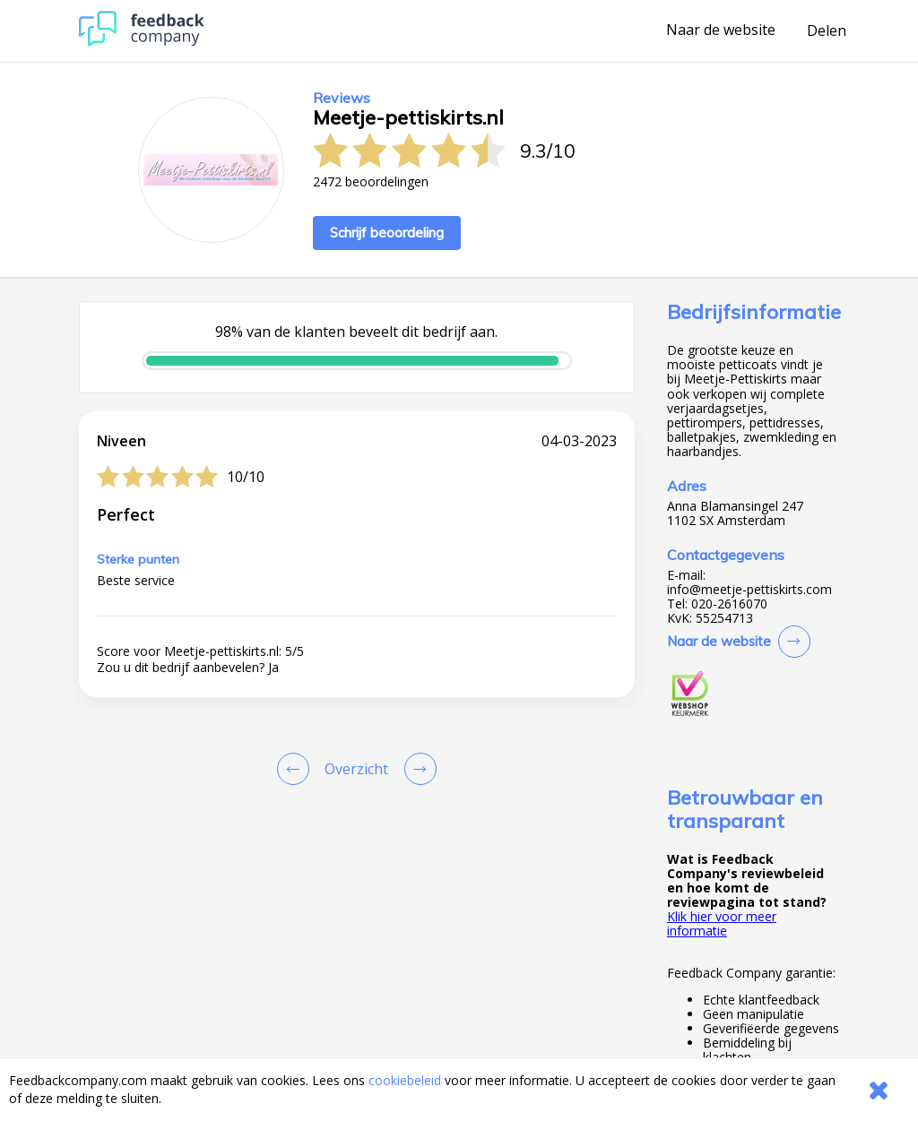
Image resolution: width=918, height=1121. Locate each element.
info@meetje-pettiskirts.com (749, 589)
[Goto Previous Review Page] (296, 769)
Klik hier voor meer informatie (721, 923)
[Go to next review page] (417, 769)
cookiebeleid (404, 1080)
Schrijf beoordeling (387, 232)
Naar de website (720, 30)
